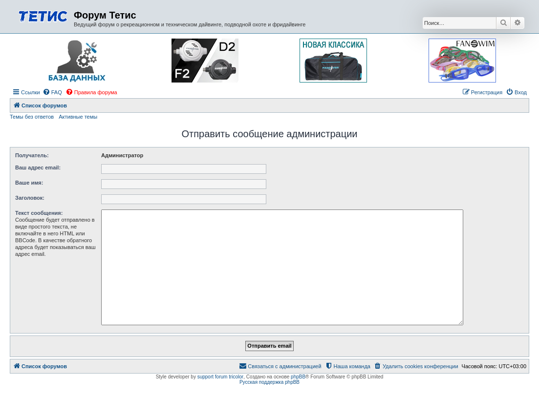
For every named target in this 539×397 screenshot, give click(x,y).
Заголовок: (29, 198)
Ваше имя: (29, 183)
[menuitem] (52, 92)
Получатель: (32, 155)
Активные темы (78, 117)
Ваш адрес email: (38, 167)
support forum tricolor (220, 376)
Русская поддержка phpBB (269, 382)
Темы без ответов (32, 117)
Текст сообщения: (39, 213)
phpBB (298, 376)
